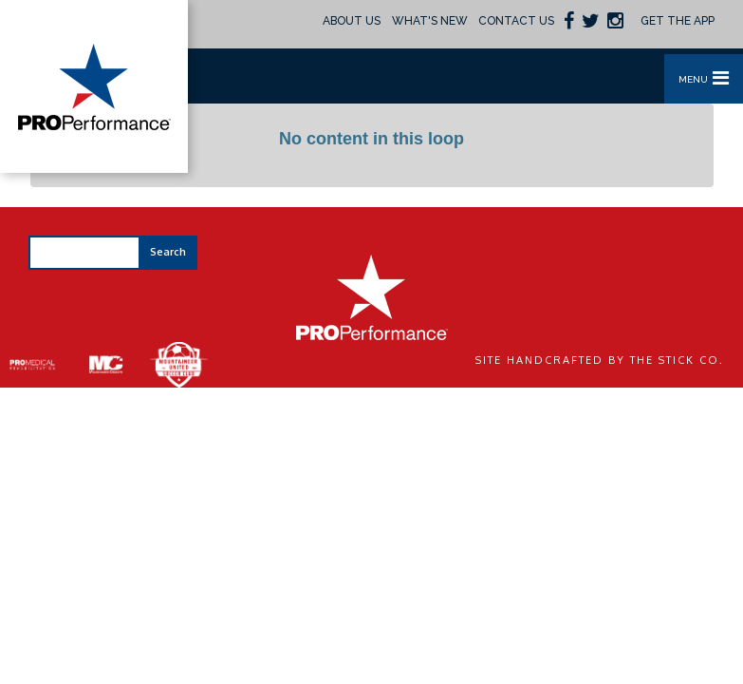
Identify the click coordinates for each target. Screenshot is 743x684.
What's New (430, 21)
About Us (352, 21)
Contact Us (516, 21)
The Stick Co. (677, 360)
